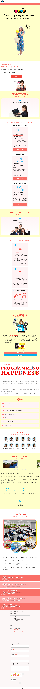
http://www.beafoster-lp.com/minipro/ (18, 631)
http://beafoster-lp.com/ (16, 629)
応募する (20, 149)
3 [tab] (17, 469)
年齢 (12, 649)
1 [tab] (14, 469)
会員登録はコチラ (20, 355)
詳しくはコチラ (20, 352)
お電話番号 (14, 654)
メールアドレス (14, 659)
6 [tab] (22, 469)
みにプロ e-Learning (14, 335)
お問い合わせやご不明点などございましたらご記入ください (20, 664)
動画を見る (16, 76)
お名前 (13, 644)
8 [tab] (25, 469)
